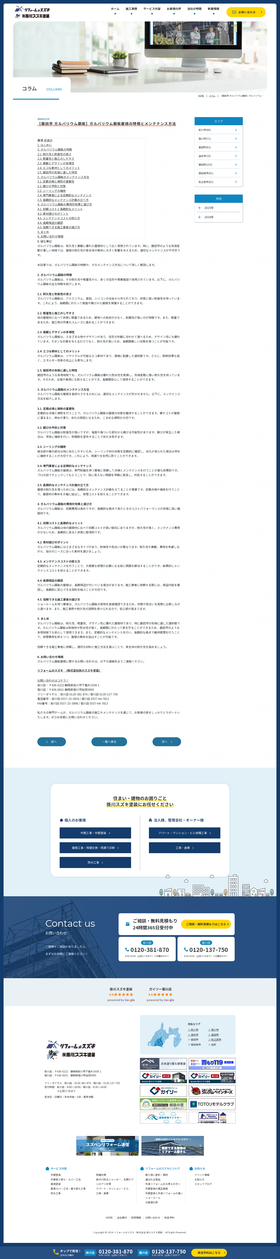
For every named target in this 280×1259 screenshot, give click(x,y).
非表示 (48, 140)
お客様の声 (174, 9)
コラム (212, 95)
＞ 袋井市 (193, 1034)
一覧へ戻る (109, 741)
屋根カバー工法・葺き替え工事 (68, 1188)
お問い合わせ (247, 12)
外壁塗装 (56, 1175)
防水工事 (93, 862)
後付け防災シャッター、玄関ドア (115, 1179)
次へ (164, 741)
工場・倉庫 (183, 847)
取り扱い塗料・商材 (156, 1175)
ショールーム (152, 1197)
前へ (54, 741)
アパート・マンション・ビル (112, 1188)
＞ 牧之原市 (214, 1039)
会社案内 (122, 1217)
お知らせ (199, 1179)
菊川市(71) (205, 138)
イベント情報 (201, 1175)
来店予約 (169, 1217)
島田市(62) (205, 147)
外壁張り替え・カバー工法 (66, 1179)
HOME (201, 95)
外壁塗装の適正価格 (156, 1188)
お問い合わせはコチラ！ (53, 680)
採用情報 (136, 1217)
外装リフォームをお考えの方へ (162, 1184)
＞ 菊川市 (213, 1029)
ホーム (115, 9)
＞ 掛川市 (193, 1029)
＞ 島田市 (213, 1034)
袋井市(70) (205, 156)
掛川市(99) (205, 130)
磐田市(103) (205, 164)
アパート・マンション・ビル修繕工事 (182, 833)
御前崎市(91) (206, 173)
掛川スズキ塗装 (121, 989)
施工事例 (131, 9)
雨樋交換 (101, 1175)
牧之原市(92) (206, 182)
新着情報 (213, 9)
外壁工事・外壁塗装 (93, 833)
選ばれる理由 (152, 1179)
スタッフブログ (203, 1184)
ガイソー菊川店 (160, 989)
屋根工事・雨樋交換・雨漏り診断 (93, 847)
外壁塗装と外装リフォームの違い (164, 1193)
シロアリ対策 (103, 1184)
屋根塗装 (56, 1184)
